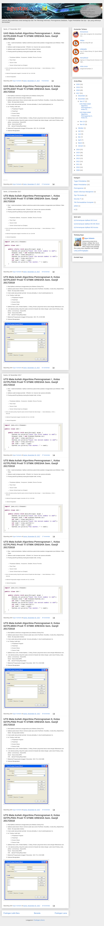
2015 (78, 152)
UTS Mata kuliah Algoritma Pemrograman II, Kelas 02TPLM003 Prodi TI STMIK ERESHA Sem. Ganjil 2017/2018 (31, 626)
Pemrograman (79, 188)
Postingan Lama (61, 913)
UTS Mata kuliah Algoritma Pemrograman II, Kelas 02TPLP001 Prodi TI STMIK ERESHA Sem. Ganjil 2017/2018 (31, 818)
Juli (79, 131)
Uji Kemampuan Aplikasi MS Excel (85, 220)
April (79, 140)
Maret (80, 143)
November (81, 99)
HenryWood (84, 58)
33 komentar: (46, 713)
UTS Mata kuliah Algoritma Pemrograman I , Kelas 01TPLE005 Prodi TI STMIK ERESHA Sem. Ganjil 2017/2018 (31, 198)
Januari (80, 146)
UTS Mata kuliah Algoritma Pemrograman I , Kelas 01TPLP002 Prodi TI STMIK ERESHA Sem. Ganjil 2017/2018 (31, 463)
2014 (78, 155)
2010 (78, 167)
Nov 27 (82, 101)
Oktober (81, 128)
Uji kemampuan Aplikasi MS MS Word (86, 224)
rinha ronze (84, 66)
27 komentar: (46, 455)
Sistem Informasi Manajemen (83, 192)
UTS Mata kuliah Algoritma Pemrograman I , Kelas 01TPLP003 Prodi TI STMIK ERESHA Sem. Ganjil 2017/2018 (31, 382)
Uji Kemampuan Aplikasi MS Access (86, 227)
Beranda (37, 913)
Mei (79, 137)
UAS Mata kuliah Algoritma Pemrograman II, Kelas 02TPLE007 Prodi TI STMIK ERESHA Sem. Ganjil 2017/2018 (31, 89)
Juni (79, 134)
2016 (78, 149)
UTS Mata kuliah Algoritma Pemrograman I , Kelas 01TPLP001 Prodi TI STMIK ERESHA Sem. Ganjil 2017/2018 (31, 544)
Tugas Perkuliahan (80, 181)
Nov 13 (82, 121)
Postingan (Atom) (39, 920)
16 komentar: (46, 906)
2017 (78, 93)
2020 (78, 84)
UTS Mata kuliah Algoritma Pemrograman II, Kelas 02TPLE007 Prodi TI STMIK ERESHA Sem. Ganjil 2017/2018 (31, 280)
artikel (76, 206)
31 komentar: (46, 367)
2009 (78, 170)
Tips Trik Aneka (79, 195)
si (74, 209)
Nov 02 (82, 124)
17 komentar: (46, 184)
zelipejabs (83, 49)
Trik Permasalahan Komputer (84, 202)
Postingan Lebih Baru (11, 913)
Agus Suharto (89, 238)
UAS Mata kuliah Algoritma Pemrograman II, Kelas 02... (86, 115)
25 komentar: (46, 618)
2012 (78, 161)
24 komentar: (46, 810)
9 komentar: (46, 81)
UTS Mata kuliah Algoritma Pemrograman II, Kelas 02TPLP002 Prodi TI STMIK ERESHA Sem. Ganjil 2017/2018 (31, 722)
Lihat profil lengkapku (81, 251)
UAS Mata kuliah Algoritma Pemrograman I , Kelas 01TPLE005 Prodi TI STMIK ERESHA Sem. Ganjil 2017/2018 (31, 36)
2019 (78, 87)
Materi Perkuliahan (80, 184)
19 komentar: (46, 272)
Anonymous (84, 32)
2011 (78, 164)
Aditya (82, 40)
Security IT (77, 199)
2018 (78, 90)
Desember (81, 96)
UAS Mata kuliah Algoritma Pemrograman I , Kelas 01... (86, 106)
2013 (78, 158)
